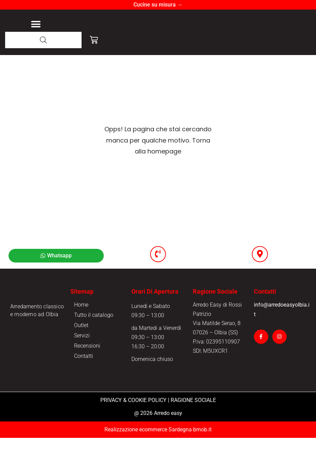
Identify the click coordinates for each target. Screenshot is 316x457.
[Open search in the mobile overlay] (43, 58)
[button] (35, 33)
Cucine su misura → (158, 4)
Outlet (81, 344)
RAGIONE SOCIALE (193, 419)
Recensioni (87, 365)
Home (81, 324)
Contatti (83, 375)
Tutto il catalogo (93, 334)
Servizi (82, 354)
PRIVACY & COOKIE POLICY (133, 419)
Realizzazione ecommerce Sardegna (148, 448)
